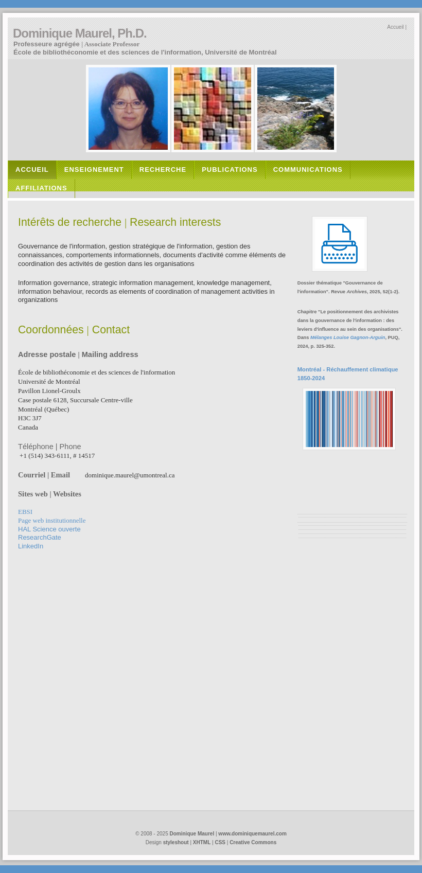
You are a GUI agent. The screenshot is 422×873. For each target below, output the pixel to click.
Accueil (395, 27)
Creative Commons (253, 842)
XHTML (201, 842)
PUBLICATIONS (230, 169)
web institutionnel (51, 520)
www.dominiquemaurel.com (252, 833)
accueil (32, 169)
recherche (162, 169)
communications (308, 169)
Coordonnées (51, 330)
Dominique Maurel (192, 833)
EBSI (25, 511)
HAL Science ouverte (49, 529)
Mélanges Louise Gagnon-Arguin (347, 337)
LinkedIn (30, 546)
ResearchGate (39, 537)
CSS (220, 842)
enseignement (94, 169)
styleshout (176, 842)
